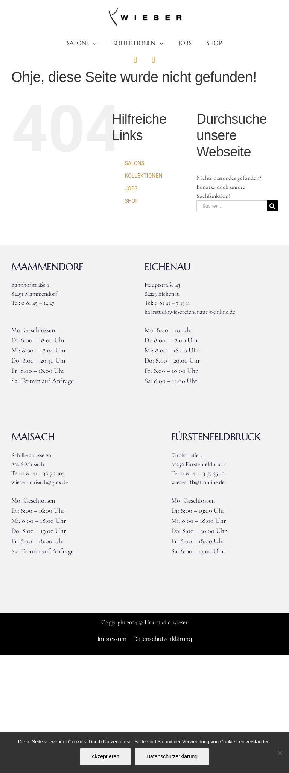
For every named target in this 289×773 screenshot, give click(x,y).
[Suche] (272, 205)
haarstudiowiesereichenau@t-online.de (189, 312)
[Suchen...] (231, 205)
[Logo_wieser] (144, 10)
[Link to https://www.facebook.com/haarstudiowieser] (135, 60)
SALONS (134, 163)
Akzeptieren (105, 756)
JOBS (131, 188)
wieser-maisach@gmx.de (39, 482)
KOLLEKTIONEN (143, 176)
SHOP (131, 201)
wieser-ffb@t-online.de (198, 482)
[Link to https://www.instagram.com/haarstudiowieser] (153, 60)
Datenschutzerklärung (172, 756)
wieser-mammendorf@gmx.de (46, 312)
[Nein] (279, 752)
